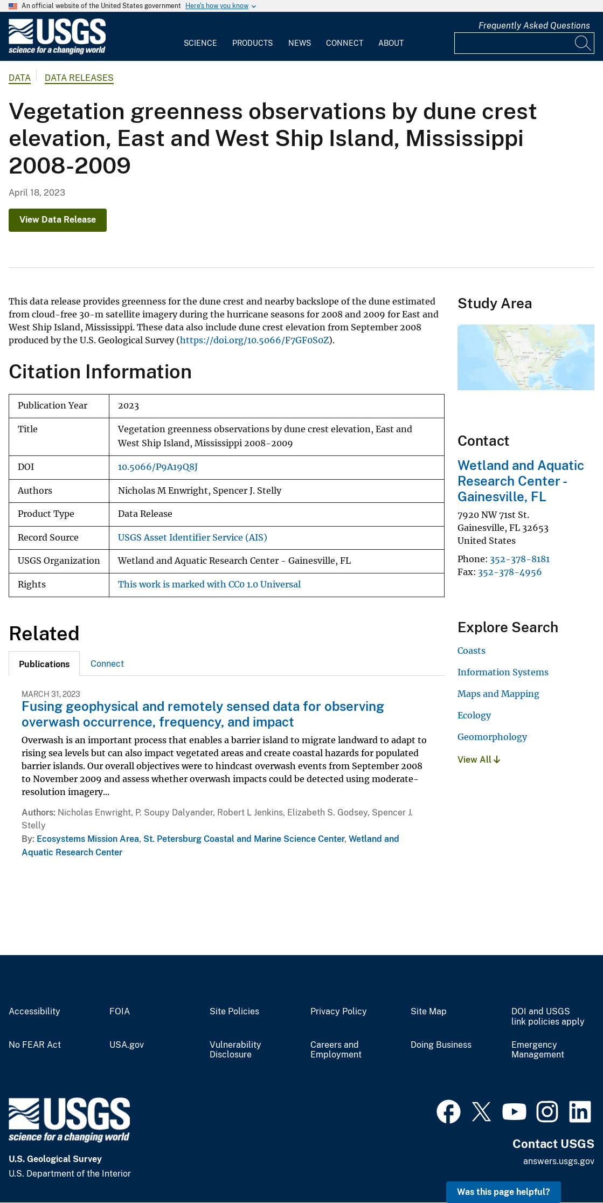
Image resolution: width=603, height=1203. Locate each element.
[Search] (583, 43)
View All (479, 760)
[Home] (57, 52)
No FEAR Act (35, 1045)
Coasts (472, 650)
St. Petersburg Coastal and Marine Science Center (243, 839)
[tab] (44, 663)
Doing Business (441, 1045)
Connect (344, 43)
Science (200, 43)
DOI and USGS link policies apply (548, 1017)
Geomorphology (492, 736)
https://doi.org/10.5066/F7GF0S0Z (254, 340)
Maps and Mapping (498, 693)
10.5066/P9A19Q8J (158, 467)
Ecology (474, 715)
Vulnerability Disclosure (235, 1050)
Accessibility (34, 1012)
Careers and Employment (336, 1050)
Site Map (429, 1012)
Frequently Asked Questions (534, 25)
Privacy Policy (338, 1012)
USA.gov (126, 1045)
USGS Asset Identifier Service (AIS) (192, 538)
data (20, 78)
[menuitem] (200, 36)
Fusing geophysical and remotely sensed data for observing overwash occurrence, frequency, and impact (203, 714)
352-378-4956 (510, 571)
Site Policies (234, 1012)
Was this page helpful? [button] (503, 1192)
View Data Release (57, 220)
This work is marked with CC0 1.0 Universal (209, 584)
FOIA (119, 1012)
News (299, 43)
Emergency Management (537, 1050)
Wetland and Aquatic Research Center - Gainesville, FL (521, 481)
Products (252, 43)
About (391, 43)
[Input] (524, 43)
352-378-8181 (520, 559)
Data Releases (79, 78)
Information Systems (503, 672)
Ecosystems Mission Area (88, 839)
